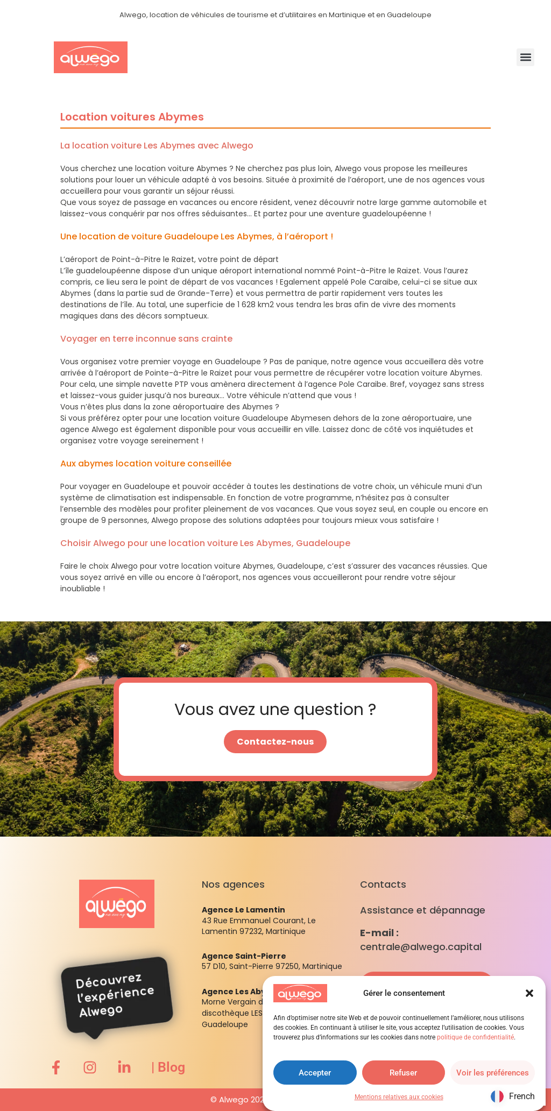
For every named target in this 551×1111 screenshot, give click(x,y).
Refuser (403, 1073)
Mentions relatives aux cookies (399, 1097)
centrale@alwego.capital (421, 946)
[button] (529, 993)
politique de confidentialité (475, 1037)
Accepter (315, 1073)
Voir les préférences (492, 1073)
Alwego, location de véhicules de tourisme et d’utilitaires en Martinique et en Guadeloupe (275, 15)
